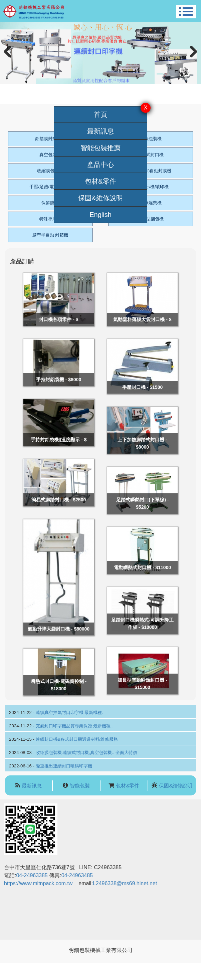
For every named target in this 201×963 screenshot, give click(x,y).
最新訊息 (100, 131)
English (100, 214)
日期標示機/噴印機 (151, 186)
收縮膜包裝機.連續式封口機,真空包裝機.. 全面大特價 (86, 752)
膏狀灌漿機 (151, 202)
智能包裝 (80, 785)
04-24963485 (77, 875)
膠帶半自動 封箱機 (50, 234)
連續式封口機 (151, 154)
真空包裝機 (50, 154)
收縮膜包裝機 (50, 170)
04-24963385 (31, 875)
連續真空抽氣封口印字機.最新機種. (69, 712)
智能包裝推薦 (100, 148)
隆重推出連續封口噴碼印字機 (64, 765)
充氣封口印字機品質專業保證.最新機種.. (74, 725)
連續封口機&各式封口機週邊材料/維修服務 (77, 739)
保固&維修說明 (100, 198)
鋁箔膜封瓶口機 (50, 138)
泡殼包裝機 (151, 138)
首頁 (100, 114)
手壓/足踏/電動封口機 (50, 186)
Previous (10, 58)
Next (192, 58)
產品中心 (100, 164)
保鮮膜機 (50, 202)
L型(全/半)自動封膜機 (151, 170)
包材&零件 (100, 181)
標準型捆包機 (151, 218)
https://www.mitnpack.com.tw (38, 883)
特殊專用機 (50, 218)
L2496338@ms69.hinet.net (126, 883)
